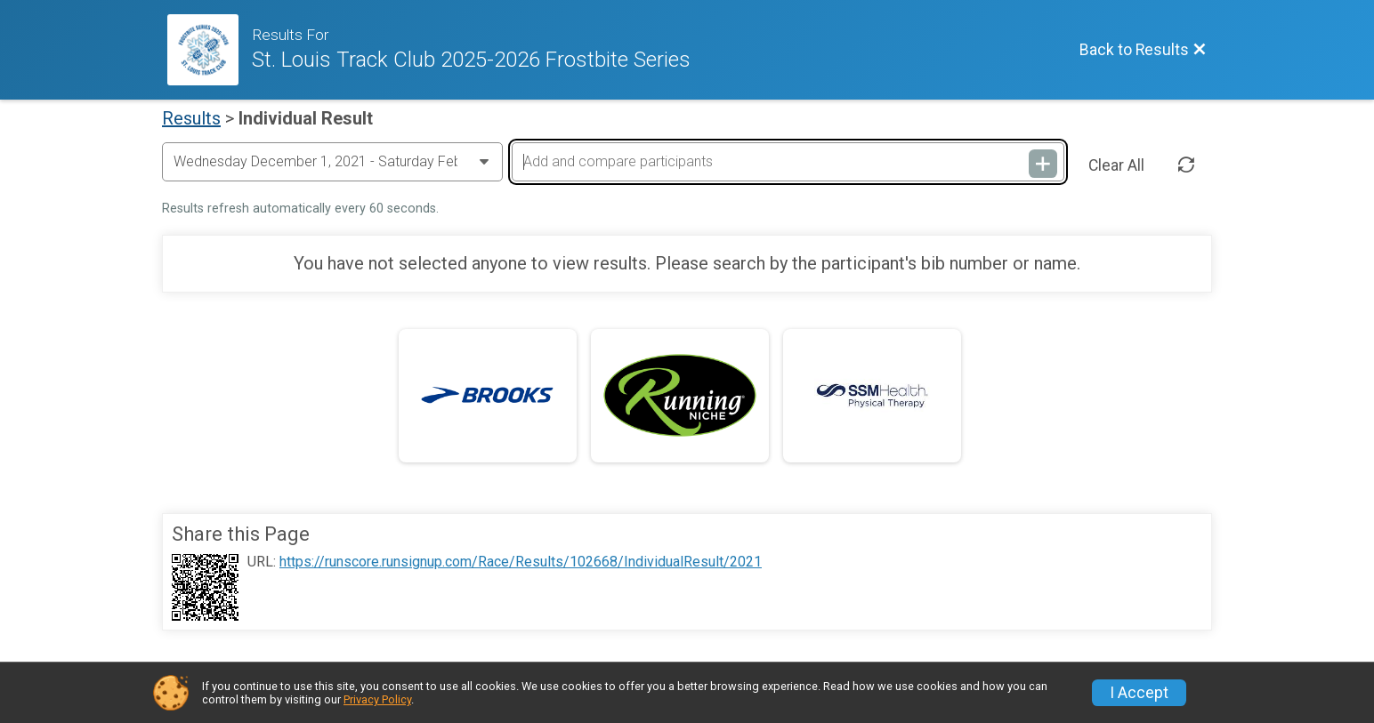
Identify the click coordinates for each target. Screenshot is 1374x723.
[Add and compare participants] (787, 161)
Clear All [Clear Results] (1116, 165)
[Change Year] (332, 161)
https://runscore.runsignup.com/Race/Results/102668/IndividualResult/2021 (520, 562)
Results (191, 118)
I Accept (1139, 693)
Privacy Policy (377, 699)
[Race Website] (209, 49)
